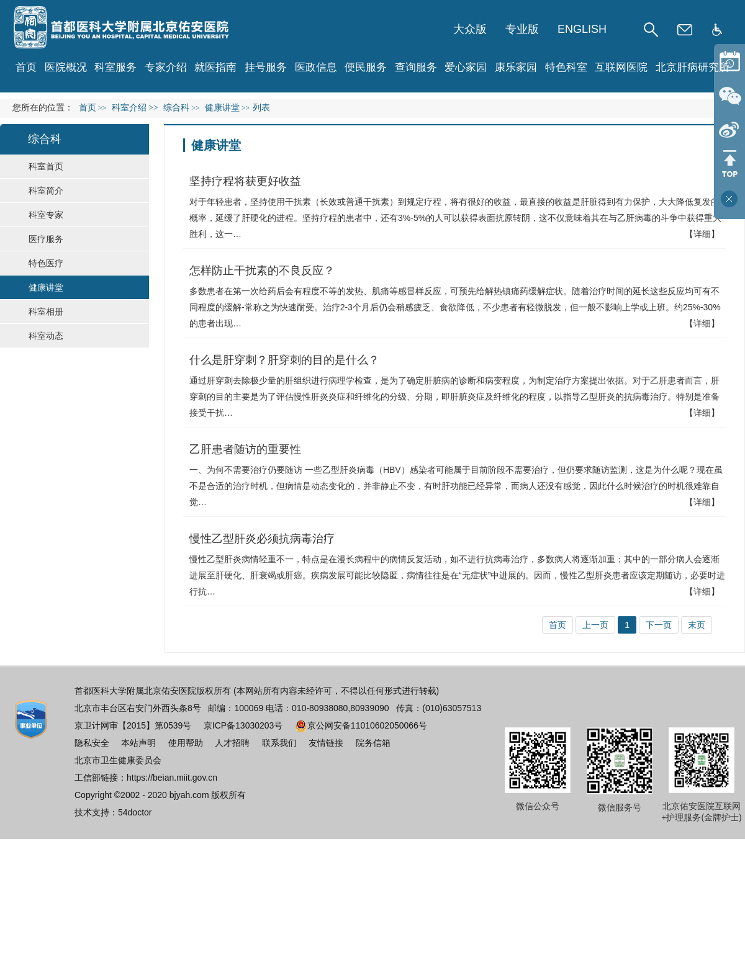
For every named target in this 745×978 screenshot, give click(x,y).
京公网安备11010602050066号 (361, 725)
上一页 (595, 625)
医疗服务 (46, 239)
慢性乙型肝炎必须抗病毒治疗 (262, 538)
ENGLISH (582, 29)
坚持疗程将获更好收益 (245, 181)
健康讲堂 (46, 287)
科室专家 (46, 215)
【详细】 (702, 234)
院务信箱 (373, 743)
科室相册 (46, 311)
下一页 (659, 625)
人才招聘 (232, 743)
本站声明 (138, 743)
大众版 (470, 29)
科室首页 (46, 166)
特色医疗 (46, 263)
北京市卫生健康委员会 (117, 760)
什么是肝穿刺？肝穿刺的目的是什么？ (284, 360)
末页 (696, 625)
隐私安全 (91, 743)
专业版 (522, 29)
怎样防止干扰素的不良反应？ (262, 270)
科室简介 (46, 190)
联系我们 (279, 743)
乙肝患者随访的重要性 (245, 449)
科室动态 (46, 336)
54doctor (134, 812)
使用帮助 (185, 743)
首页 (26, 67)
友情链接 (326, 743)
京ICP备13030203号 (243, 725)
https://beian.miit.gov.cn (172, 778)
